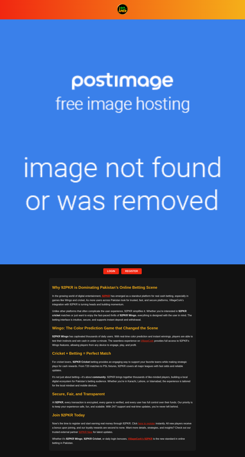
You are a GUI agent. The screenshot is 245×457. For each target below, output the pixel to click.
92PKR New (85, 432)
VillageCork (147, 341)
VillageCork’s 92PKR (140, 438)
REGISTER (131, 271)
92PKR (106, 296)
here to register (146, 423)
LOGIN (111, 271)
